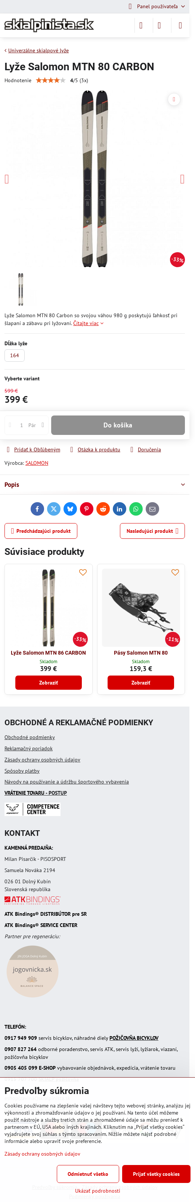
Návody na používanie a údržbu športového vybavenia (66, 781)
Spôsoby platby (22, 770)
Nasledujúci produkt (153, 531)
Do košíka (117, 425)
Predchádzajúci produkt (41, 531)
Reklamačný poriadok (28, 748)
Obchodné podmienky (29, 737)
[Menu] (180, 25)
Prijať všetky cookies (156, 1174)
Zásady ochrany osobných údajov (42, 759)
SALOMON (36, 463)
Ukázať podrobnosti (97, 1190)
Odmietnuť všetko (88, 1174)
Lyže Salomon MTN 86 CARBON (48, 653)
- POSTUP (35, 793)
